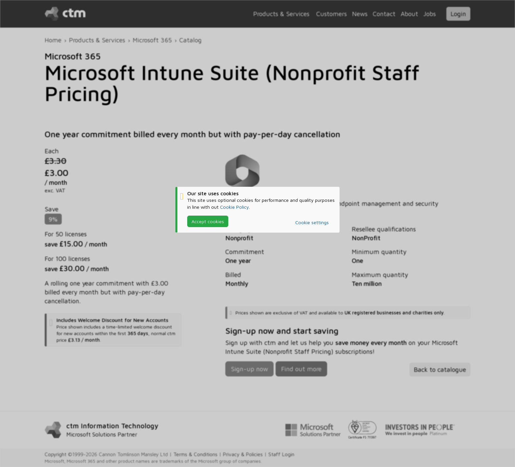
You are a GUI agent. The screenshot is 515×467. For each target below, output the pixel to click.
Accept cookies (207, 221)
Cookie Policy (234, 207)
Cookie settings (312, 222)
